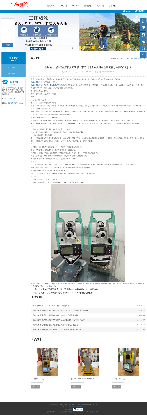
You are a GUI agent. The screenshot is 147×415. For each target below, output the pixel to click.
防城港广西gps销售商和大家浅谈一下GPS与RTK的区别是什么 (65, 293)
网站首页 (51, 6)
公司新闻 (11, 67)
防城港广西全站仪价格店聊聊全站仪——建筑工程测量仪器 (55, 315)
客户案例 (100, 6)
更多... (98, 412)
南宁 (59, 412)
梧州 (90, 412)
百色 (73, 412)
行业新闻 (11, 74)
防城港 (70, 412)
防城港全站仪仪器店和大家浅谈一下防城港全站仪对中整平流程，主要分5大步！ (140, 59)
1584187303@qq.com (15, 103)
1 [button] (72, 48)
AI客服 (7, 45)
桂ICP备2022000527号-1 (76, 407)
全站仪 (42, 286)
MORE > (35, 387)
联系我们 (112, 6)
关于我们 (63, 6)
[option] (73, 32)
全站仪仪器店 (50, 286)
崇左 (83, 412)
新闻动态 (87, 6)
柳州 (77, 412)
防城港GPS (41, 79)
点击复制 (73, 404)
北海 (65, 412)
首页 (122, 58)
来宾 (87, 412)
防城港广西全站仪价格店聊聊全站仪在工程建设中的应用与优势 (57, 330)
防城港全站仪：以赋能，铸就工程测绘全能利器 (51, 306)
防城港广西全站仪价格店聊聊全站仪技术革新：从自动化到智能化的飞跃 (60, 310)
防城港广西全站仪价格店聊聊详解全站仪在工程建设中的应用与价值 (59, 320)
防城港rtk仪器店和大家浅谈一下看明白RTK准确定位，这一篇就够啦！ (69, 289)
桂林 (93, 412)
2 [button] (74, 48)
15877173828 (139, 11)
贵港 (80, 412)
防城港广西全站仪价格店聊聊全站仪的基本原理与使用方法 (55, 325)
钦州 (62, 412)
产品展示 (75, 6)
